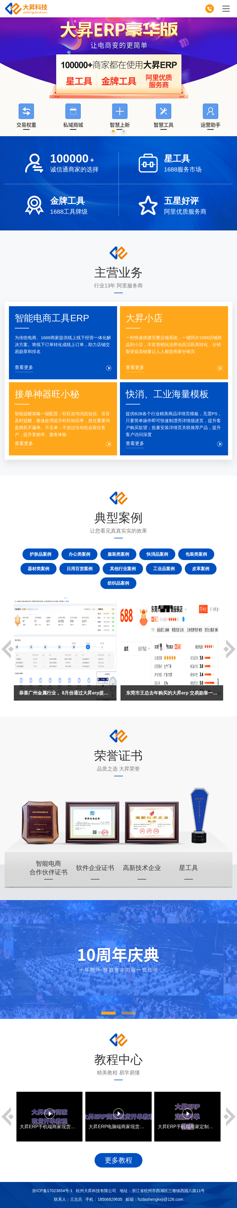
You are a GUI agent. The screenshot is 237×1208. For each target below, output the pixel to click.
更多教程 (118, 1160)
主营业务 (118, 272)
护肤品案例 (40, 554)
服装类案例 (118, 554)
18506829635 (109, 1199)
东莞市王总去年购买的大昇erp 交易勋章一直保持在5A (172, 692)
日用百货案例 (80, 568)
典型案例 (118, 517)
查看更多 (24, 367)
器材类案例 (38, 568)
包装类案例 (196, 554)
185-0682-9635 (212, 9)
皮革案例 (200, 568)
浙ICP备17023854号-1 (52, 1190)
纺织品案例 (118, 583)
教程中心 (118, 1059)
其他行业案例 (123, 568)
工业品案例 (164, 568)
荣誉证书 (118, 755)
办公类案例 (79, 554)
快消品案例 (157, 554)
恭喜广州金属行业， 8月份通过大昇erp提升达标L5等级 (65, 692)
